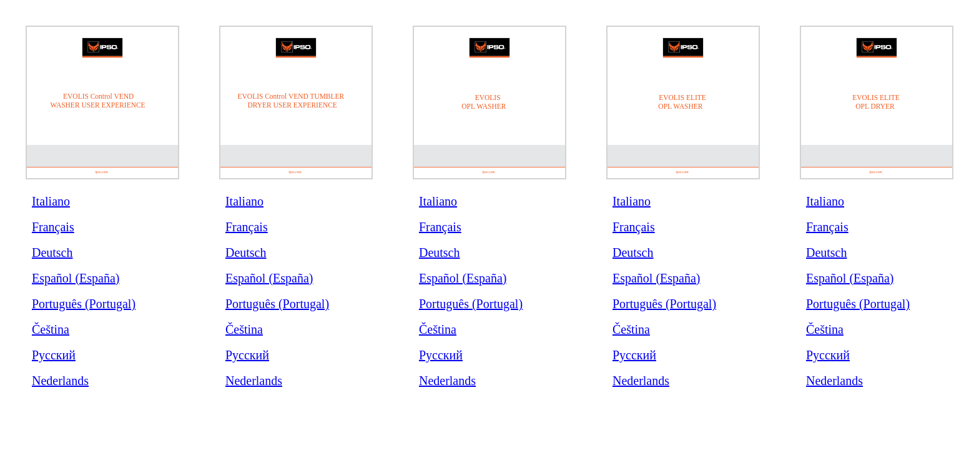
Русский (54, 355)
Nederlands (60, 381)
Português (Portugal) (83, 304)
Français (53, 227)
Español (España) (76, 278)
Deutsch (52, 252)
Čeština (50, 329)
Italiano (51, 201)
